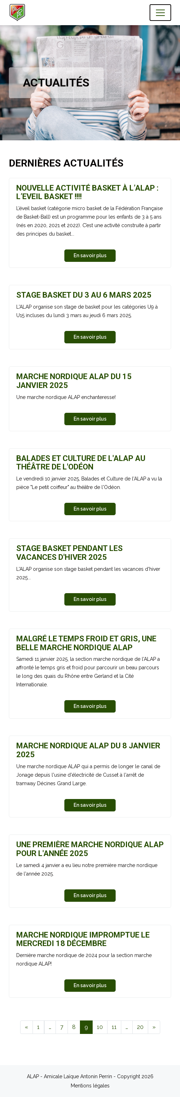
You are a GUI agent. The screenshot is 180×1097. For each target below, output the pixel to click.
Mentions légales (90, 1085)
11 (114, 1027)
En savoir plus (90, 255)
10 (100, 1027)
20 (140, 1027)
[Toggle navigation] (160, 12)
